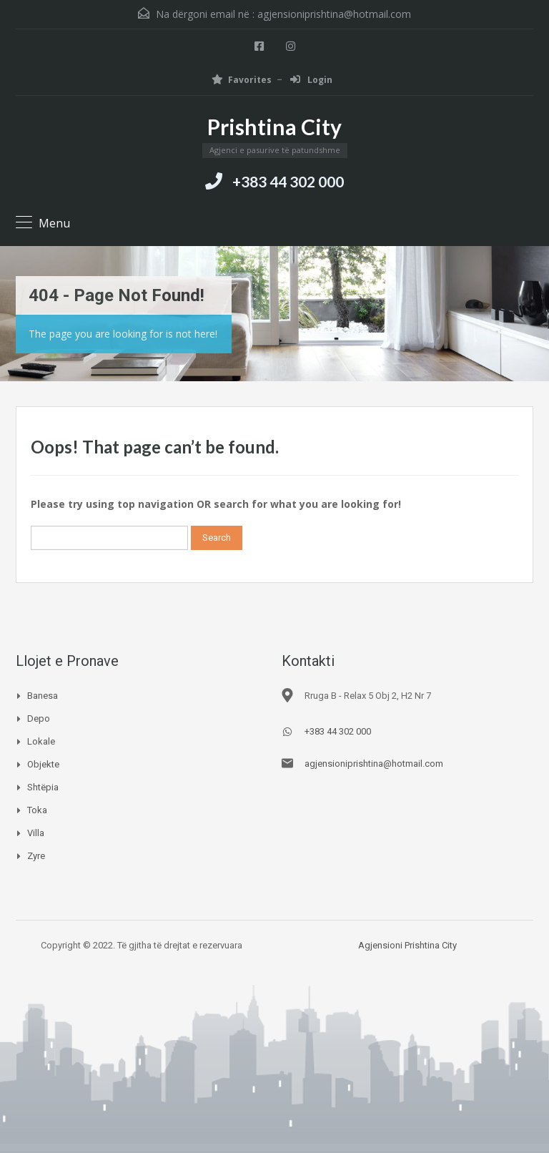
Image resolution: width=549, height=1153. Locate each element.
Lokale (41, 741)
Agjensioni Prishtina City (407, 945)
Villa (35, 833)
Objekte (43, 764)
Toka (37, 810)
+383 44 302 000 (288, 181)
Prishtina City (274, 126)
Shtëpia (43, 787)
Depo (38, 718)
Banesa (42, 695)
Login (311, 80)
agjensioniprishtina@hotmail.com (334, 14)
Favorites (242, 80)
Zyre (36, 855)
